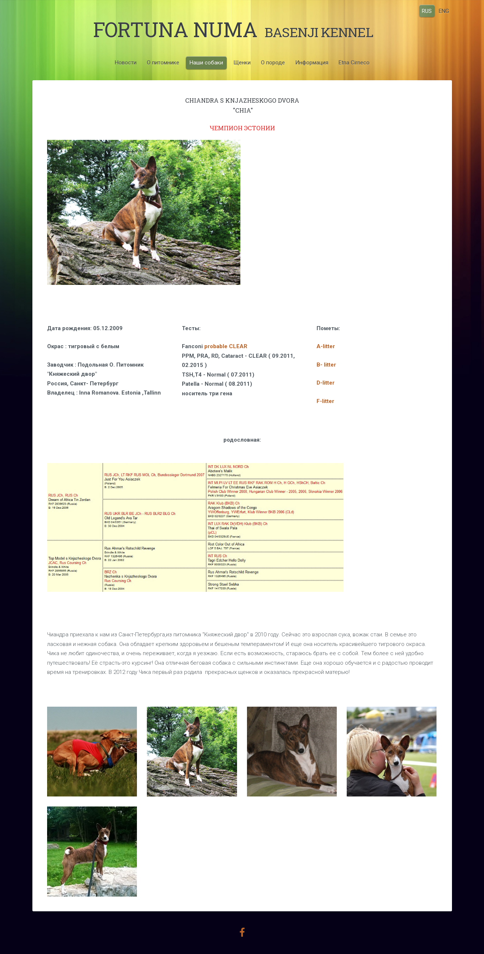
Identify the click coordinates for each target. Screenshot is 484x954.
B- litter (326, 364)
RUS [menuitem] (427, 10)
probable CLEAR (225, 346)
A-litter (326, 346)
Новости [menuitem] (126, 62)
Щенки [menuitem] (242, 62)
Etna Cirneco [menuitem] (354, 62)
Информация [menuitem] (311, 62)
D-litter (326, 382)
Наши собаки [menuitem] (206, 62)
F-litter (325, 401)
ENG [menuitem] (444, 10)
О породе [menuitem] (273, 62)
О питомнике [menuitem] (163, 62)
